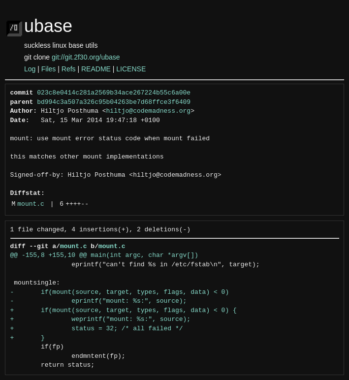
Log (29, 69)
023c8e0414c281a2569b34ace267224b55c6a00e (113, 93)
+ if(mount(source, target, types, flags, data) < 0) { (123, 310)
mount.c (30, 204)
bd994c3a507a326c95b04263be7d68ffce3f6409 (113, 102)
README (96, 69)
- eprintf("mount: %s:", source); (98, 301)
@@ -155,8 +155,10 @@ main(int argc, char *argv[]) (104, 255)
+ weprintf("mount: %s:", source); (100, 319)
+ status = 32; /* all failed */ (96, 328)
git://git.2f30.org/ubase (86, 57)
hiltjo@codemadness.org (148, 111)
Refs (69, 69)
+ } (27, 338)
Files (48, 69)
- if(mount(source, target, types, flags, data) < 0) (119, 292)
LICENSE (131, 69)
